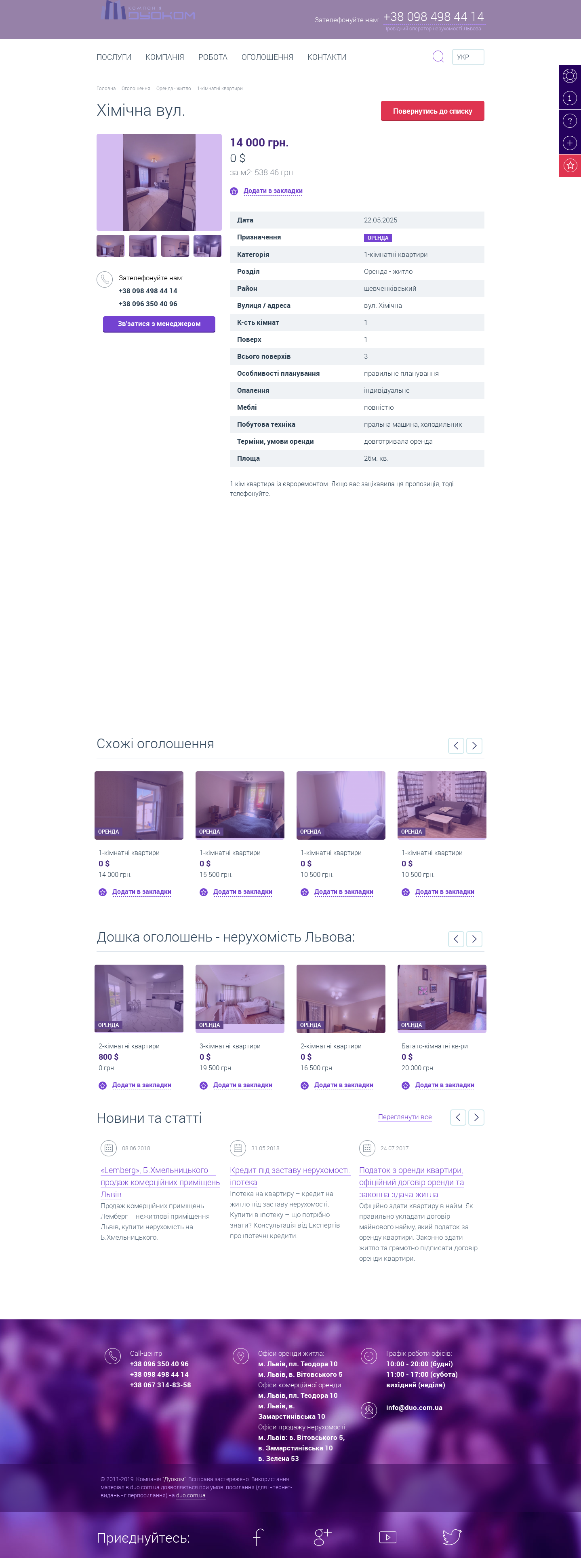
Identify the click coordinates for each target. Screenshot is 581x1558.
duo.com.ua (191, 1495)
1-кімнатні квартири (220, 88)
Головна (106, 88)
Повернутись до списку (432, 111)
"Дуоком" (174, 1479)
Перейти (290, 614)
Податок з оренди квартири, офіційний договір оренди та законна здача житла (411, 1182)
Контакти (326, 57)
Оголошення (267, 57)
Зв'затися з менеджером (159, 323)
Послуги (114, 57)
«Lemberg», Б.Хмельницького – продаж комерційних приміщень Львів (160, 1182)
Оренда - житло (173, 88)
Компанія (164, 57)
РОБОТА (212, 57)
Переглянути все (405, 1116)
